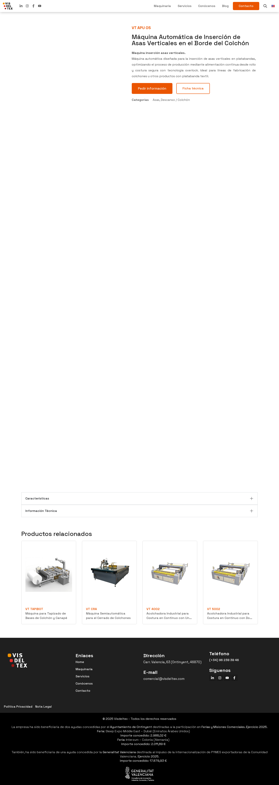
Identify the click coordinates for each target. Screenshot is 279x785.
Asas (156, 100)
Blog (225, 6)
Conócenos (206, 6)
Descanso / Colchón (175, 100)
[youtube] (39, 6)
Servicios (184, 6)
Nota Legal (43, 707)
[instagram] (221, 678)
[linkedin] (21, 6)
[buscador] (265, 6)
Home (80, 662)
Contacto (83, 691)
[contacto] (246, 6)
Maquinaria (162, 6)
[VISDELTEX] (8, 6)
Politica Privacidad (18, 707)
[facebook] (33, 6)
